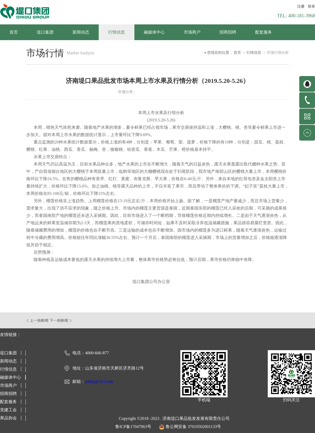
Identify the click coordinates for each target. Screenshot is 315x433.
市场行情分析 (278, 53)
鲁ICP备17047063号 (133, 426)
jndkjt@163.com (99, 381)
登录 (311, 6)
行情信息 (253, 53)
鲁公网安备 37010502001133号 (193, 426)
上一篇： (37, 320)
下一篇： (60, 320)
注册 (300, 6)
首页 (13, 32)
